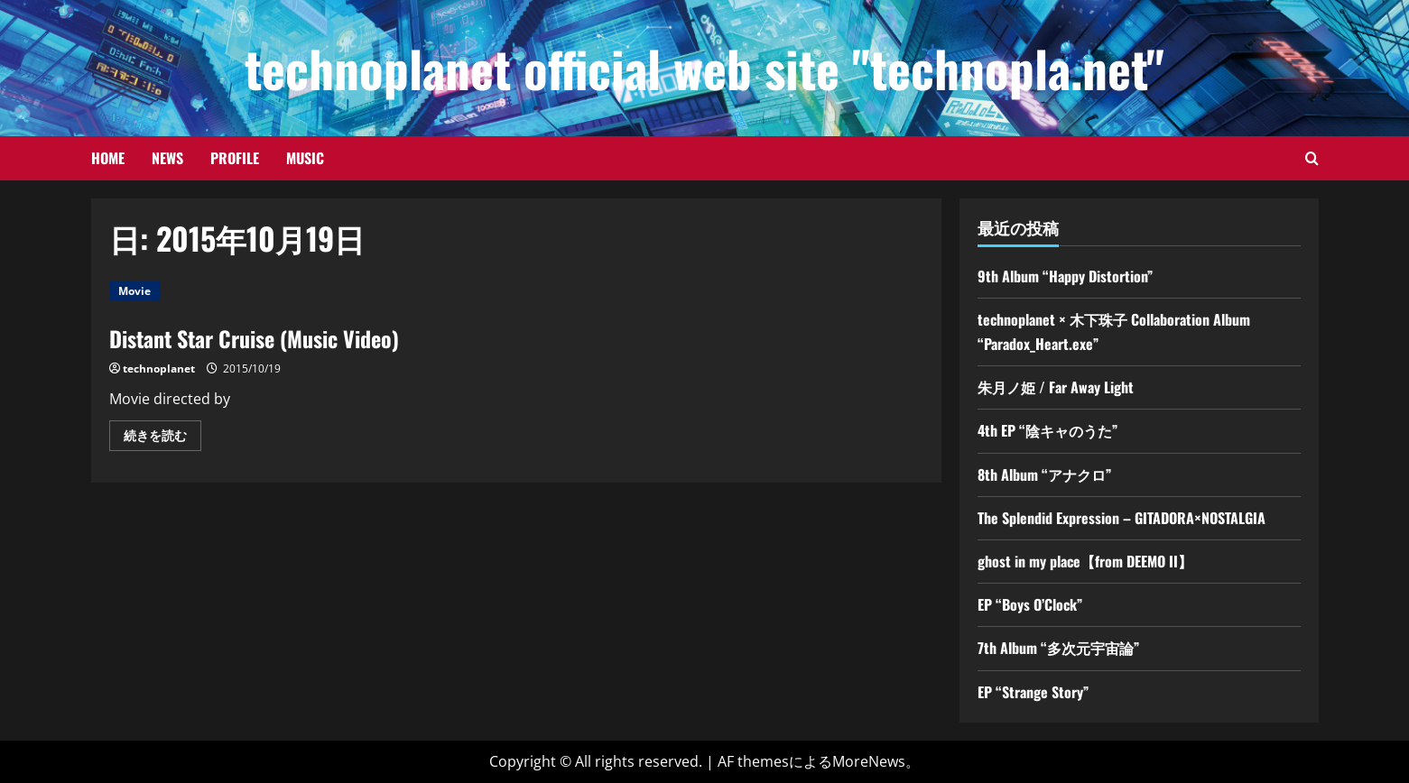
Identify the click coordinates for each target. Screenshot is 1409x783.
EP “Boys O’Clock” (1030, 604)
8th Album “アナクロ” (1044, 474)
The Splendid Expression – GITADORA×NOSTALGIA (1121, 518)
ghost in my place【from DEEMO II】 (1085, 561)
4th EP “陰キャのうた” (1047, 430)
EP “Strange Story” (1033, 692)
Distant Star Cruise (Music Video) (254, 338)
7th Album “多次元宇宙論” (1058, 648)
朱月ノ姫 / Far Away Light (1056, 387)
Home (108, 158)
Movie (134, 291)
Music (305, 158)
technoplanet (159, 368)
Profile (234, 158)
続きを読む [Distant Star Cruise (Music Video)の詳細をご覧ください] (162, 438)
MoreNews (868, 761)
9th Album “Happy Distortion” (1065, 276)
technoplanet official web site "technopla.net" (704, 68)
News (167, 158)
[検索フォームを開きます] (1312, 158)
